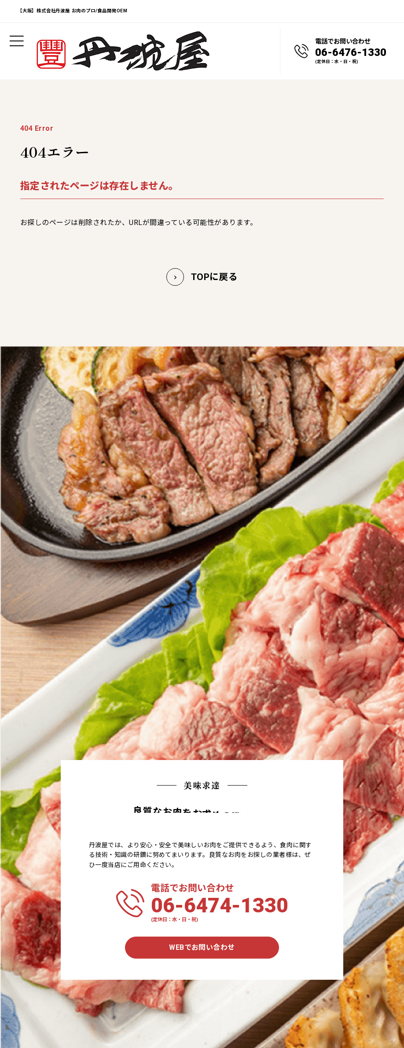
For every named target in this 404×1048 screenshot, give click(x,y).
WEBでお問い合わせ (202, 947)
